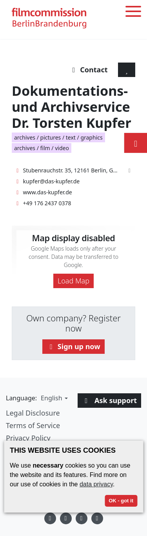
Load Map (73, 280)
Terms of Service (33, 425)
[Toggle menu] (133, 13)
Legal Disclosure (33, 413)
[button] (53, 398)
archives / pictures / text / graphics (58, 137)
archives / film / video (41, 148)
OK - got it (121, 501)
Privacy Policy (28, 438)
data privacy (96, 484)
